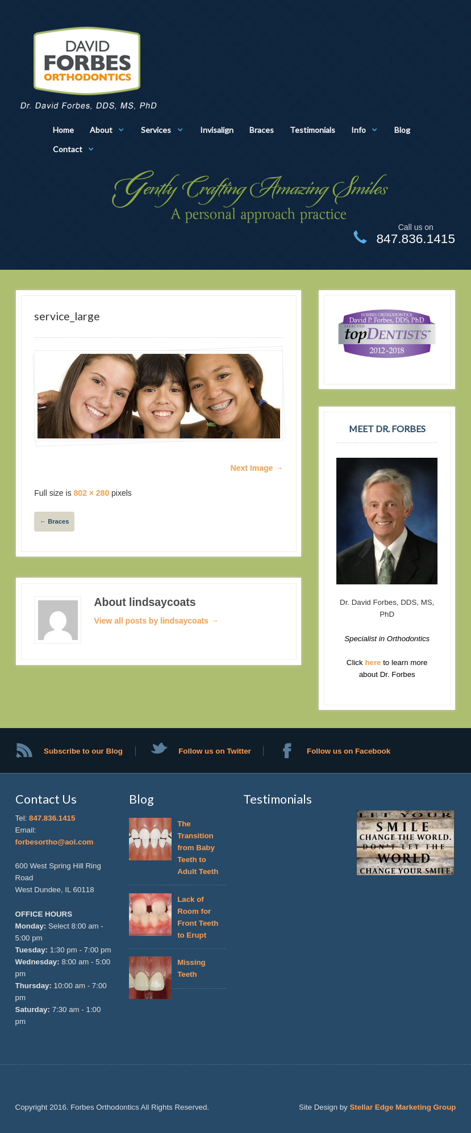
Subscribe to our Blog (83, 751)
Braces (261, 130)
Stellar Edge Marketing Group (402, 1107)
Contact (67, 149)
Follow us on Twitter (214, 751)
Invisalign (217, 130)
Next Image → (257, 468)
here (374, 662)
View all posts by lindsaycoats (156, 620)
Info (358, 130)
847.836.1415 (52, 818)
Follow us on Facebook (348, 751)
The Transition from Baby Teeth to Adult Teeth (197, 848)
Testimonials (312, 130)
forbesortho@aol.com (54, 842)
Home (63, 130)
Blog (402, 130)
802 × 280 (92, 492)
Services (156, 130)
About (101, 130)
